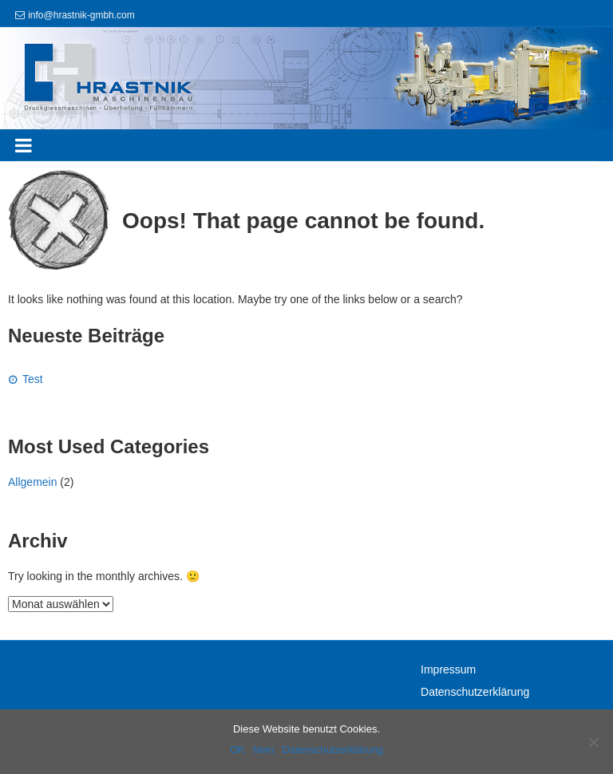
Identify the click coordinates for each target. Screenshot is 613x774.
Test (32, 379)
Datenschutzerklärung (475, 691)
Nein (264, 750)
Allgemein (32, 482)
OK (237, 750)
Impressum (448, 669)
